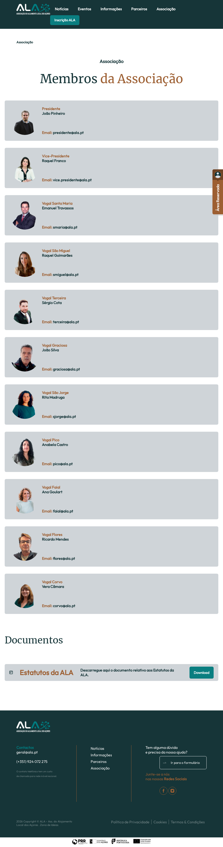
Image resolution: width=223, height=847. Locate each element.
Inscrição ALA (64, 20)
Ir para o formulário (181, 763)
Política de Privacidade (130, 822)
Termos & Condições (188, 822)
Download (201, 672)
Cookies (160, 822)
